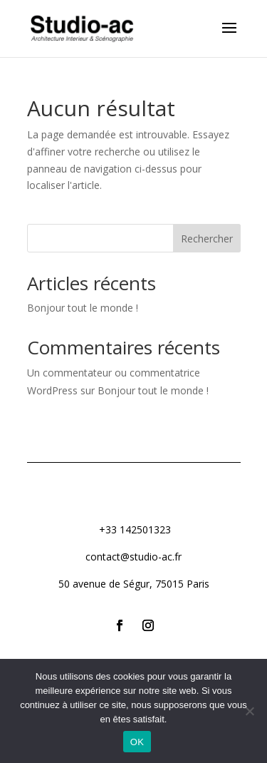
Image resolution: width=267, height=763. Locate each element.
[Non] (249, 711)
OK (137, 742)
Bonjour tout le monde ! (82, 307)
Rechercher (207, 238)
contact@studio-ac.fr (133, 556)
